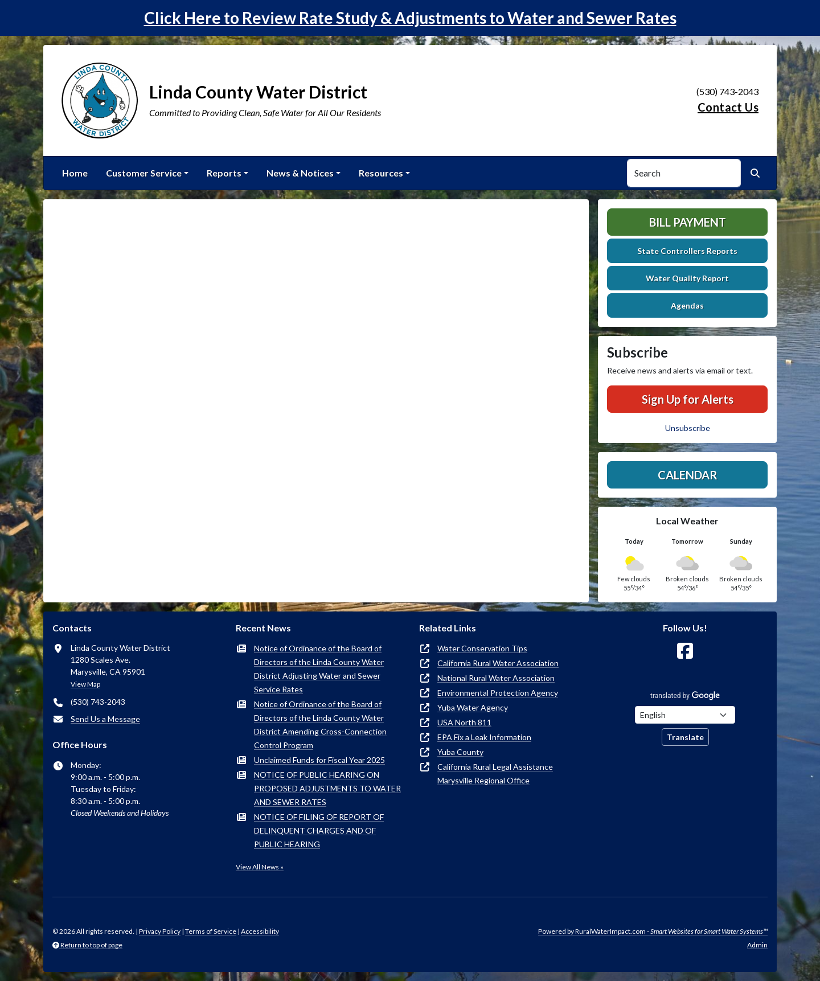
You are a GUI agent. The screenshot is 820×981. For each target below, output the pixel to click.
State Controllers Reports (687, 251)
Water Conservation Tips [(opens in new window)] (482, 648)
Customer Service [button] (144, 172)
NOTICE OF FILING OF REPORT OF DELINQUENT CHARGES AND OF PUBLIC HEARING (319, 830)
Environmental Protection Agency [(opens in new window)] (497, 692)
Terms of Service (210, 931)
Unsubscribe (687, 428)
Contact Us (728, 107)
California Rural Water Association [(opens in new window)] (498, 663)
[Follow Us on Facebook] (685, 651)
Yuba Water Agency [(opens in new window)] (472, 707)
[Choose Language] (685, 715)
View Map (85, 684)
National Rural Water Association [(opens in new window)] (496, 678)
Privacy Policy (160, 931)
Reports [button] (224, 172)
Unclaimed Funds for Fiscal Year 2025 (319, 760)
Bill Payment (687, 222)
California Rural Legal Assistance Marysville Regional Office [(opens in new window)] (495, 773)
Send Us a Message (105, 719)
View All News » (260, 867)
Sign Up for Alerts (687, 399)
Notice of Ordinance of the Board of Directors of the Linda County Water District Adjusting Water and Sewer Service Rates (319, 668)
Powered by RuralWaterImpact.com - (653, 931)
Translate (685, 737)
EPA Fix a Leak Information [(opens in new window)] (484, 737)
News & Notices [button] (300, 172)
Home (75, 172)
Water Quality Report (687, 278)
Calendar (688, 475)
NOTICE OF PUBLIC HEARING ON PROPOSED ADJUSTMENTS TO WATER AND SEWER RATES (327, 788)
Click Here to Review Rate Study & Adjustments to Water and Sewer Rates (410, 17)
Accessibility (260, 931)
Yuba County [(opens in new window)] (460, 752)
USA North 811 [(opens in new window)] (464, 722)
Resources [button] (381, 172)
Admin (757, 945)
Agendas (687, 305)
